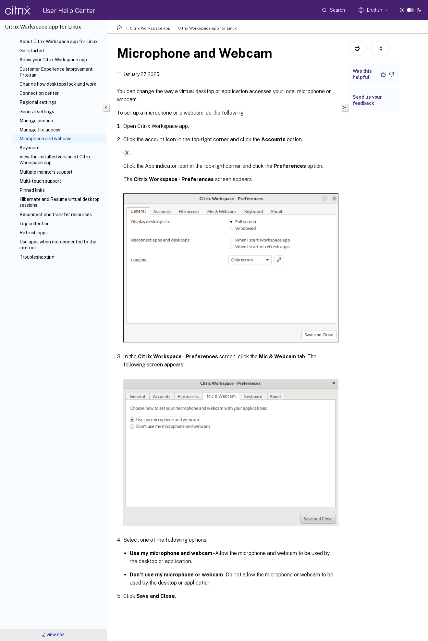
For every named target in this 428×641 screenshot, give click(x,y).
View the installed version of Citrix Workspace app (55, 159)
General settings (36, 111)
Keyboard (29, 147)
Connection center (39, 93)
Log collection (34, 223)
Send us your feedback (367, 100)
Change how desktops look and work (57, 84)
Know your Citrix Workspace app (53, 59)
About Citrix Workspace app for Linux (58, 41)
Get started (31, 50)
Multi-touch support (40, 181)
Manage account (37, 120)
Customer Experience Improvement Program (56, 72)
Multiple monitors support (46, 172)
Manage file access (39, 129)
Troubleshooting (37, 257)
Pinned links (32, 190)
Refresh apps (33, 232)
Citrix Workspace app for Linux (207, 28)
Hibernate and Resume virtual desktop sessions (59, 202)
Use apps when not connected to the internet (57, 244)
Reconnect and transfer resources (55, 214)
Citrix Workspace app (150, 28)
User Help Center (69, 11)
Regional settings (37, 102)
